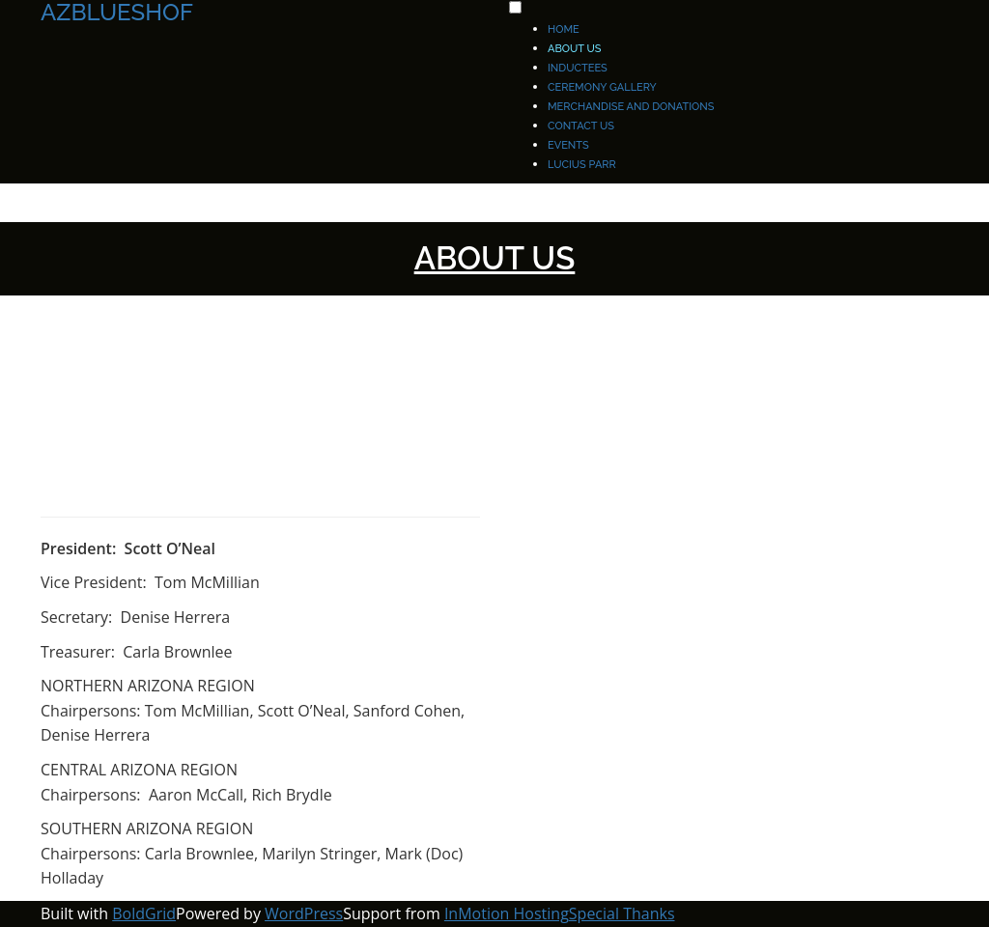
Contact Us (581, 126)
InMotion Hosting (506, 913)
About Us (575, 48)
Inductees (578, 68)
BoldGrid (144, 913)
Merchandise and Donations (631, 106)
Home (563, 29)
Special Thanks (622, 913)
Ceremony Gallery (602, 87)
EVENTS (568, 145)
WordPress (304, 913)
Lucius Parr (582, 164)
